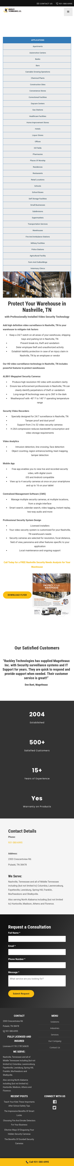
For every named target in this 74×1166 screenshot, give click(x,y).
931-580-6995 (64, 4)
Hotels (37, 129)
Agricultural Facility (38, 256)
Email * (12, 946)
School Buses (37, 192)
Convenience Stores (38, 91)
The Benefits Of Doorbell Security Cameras (19, 1141)
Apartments (38, 46)
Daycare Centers (38, 103)
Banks (37, 59)
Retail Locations (37, 180)
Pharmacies (38, 154)
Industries (54, 1028)
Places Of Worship (37, 160)
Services (55, 1034)
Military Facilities (38, 243)
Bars (38, 65)
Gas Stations (37, 110)
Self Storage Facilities (38, 199)
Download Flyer (17, 595)
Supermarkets (38, 218)
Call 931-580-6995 (37, 1162)
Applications (37, 40)
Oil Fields (38, 148)
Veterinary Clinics (38, 268)
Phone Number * (16, 959)
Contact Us (44, 4)
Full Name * (14, 933)
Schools (37, 186)
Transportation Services (38, 224)
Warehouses (38, 230)
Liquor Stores (37, 135)
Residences (38, 167)
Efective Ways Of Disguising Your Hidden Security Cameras (19, 1132)
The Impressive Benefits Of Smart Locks (19, 1113)
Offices (38, 141)
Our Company (54, 1041)
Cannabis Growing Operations (37, 72)
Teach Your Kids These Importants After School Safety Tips (19, 1104)
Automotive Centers (38, 53)
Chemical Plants (37, 78)
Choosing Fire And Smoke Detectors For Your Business (19, 1122)
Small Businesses (37, 205)
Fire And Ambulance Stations (38, 237)
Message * (13, 972)
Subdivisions (37, 211)
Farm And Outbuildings (37, 262)
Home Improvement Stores (37, 122)
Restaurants (38, 173)
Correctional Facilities (38, 97)
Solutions (55, 1021)
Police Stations (38, 249)
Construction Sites (37, 84)
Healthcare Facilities (37, 116)
